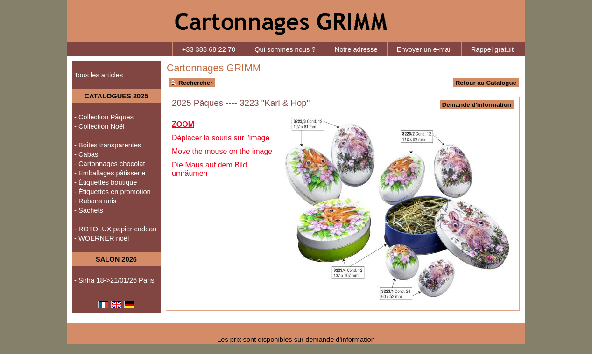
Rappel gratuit (492, 49)
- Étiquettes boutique (105, 182)
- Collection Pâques (104, 117)
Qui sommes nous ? (284, 49)
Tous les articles (98, 75)
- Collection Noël (99, 126)
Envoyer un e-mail (424, 49)
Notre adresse (356, 49)
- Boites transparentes (107, 145)
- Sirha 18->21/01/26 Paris (114, 280)
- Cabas (86, 154)
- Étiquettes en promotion (112, 191)
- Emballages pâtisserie (109, 173)
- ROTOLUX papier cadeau (115, 229)
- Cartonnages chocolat (109, 163)
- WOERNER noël (101, 238)
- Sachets (88, 210)
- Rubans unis (95, 201)
